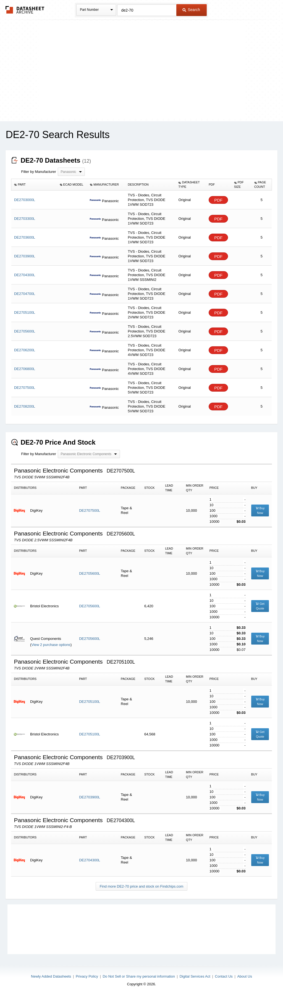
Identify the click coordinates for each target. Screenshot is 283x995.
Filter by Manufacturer (38, 172)
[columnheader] (34, 185)
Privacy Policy (87, 976)
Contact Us (224, 976)
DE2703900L (89, 797)
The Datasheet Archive (25, 10)
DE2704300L (89, 860)
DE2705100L (89, 702)
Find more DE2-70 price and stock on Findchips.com (142, 886)
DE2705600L (89, 573)
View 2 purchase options (50, 645)
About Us (244, 976)
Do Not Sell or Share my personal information (139, 976)
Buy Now (260, 510)
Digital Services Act (195, 976)
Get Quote (260, 606)
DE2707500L (89, 510)
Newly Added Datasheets (51, 976)
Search (191, 9)
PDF (218, 200)
